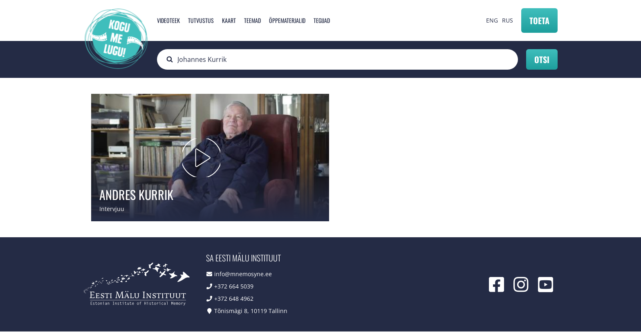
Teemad (252, 20)
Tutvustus (201, 20)
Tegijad (322, 20)
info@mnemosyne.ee (243, 278)
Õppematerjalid (287, 20)
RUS (507, 20)
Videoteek (168, 20)
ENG (492, 20)
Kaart (229, 20)
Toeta (539, 20)
